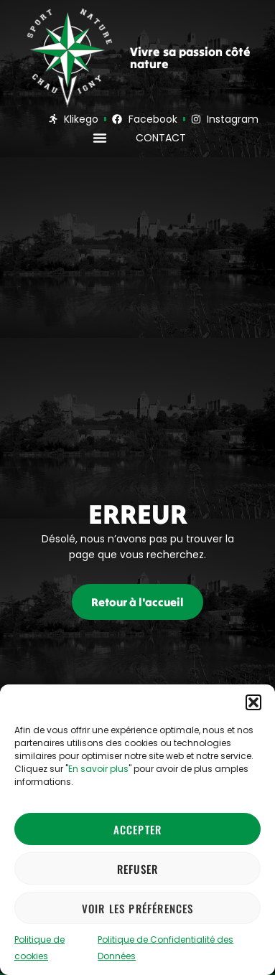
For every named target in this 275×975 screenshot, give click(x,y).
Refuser (137, 869)
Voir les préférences (138, 908)
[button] (253, 702)
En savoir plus (98, 769)
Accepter (137, 829)
